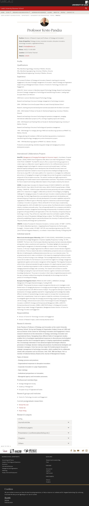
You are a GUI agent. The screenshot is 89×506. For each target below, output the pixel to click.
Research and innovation (21, 12)
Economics (4, 464)
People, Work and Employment (9, 472)
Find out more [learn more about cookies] (9, 502)
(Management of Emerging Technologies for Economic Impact (40, 157)
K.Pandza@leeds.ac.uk (29, 46)
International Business (7, 466)
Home (2, 12)
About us (56, 12)
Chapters (21, 438)
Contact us (70, 12)
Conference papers (25, 427)
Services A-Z (49, 469)
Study (8, 12)
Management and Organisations (40, 15)
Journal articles (24, 422)
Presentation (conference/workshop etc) (34, 432)
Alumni (50, 12)
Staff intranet (49, 473)
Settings (7, 500)
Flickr (47, 462)
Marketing (4, 470)
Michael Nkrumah (24, 405)
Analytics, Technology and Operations (11, 462)
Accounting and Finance (8, 460)
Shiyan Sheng (22, 411)
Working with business (39, 12)
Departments (25, 15)
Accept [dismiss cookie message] (7, 497)
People (63, 12)
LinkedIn (27, 56)
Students (48, 482)
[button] (86, 8)
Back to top (5, 446)
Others (20, 443)
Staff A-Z (48, 471)
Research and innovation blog (53, 460)
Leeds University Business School (12, 8)
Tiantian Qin (22, 408)
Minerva (48, 480)
